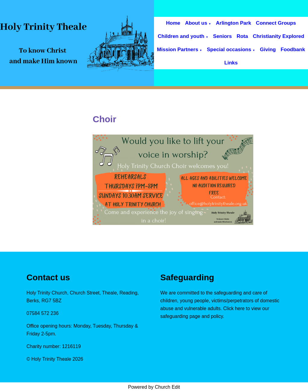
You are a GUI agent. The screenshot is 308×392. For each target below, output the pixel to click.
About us (196, 23)
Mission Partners (177, 49)
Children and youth (181, 36)
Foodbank (293, 49)
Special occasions (229, 49)
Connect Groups (276, 23)
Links (231, 63)
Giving (268, 49)
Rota (242, 36)
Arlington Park (233, 23)
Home (173, 23)
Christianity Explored (278, 36)
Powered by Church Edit (154, 387)
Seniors (222, 36)
